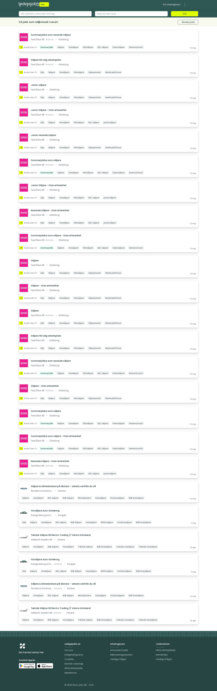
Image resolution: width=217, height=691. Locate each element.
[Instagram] (21, 685)
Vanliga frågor (118, 659)
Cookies (69, 659)
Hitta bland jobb (73, 668)
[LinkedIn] (26, 685)
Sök (185, 13)
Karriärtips (162, 654)
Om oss (68, 650)
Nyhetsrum (70, 672)
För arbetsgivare (171, 4)
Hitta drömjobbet (165, 650)
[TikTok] (37, 685)
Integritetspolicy (73, 654)
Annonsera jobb (119, 650)
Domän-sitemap (73, 663)
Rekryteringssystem (121, 654)
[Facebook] (32, 685)
